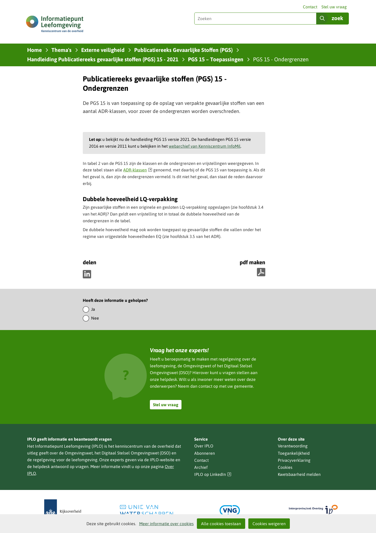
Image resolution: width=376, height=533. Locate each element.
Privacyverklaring (294, 460)
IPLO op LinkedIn (212, 474)
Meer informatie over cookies (166, 523)
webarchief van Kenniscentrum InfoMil (204, 146)
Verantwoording (293, 446)
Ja (93, 309)
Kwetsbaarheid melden (299, 474)
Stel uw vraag (334, 6)
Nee (95, 318)
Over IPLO (203, 446)
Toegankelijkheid (294, 453)
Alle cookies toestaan (221, 523)
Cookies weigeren (269, 523)
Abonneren (204, 453)
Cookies (285, 467)
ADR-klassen (137, 169)
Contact (310, 6)
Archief (201, 467)
